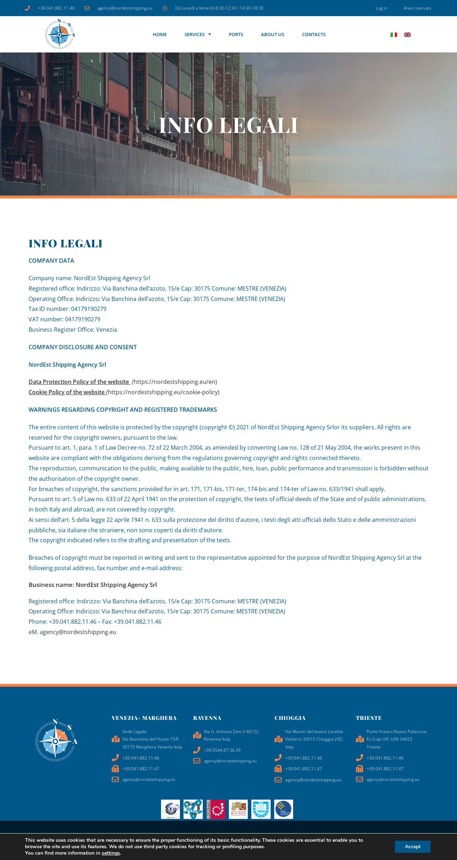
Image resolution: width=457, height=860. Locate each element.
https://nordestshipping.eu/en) (123, 382)
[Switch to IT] (394, 34)
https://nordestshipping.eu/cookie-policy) (124, 392)
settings (111, 853)
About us (272, 34)
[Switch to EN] (407, 34)
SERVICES (198, 34)
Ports (236, 34)
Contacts (314, 34)
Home (160, 34)
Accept (412, 846)
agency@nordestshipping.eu (78, 632)
